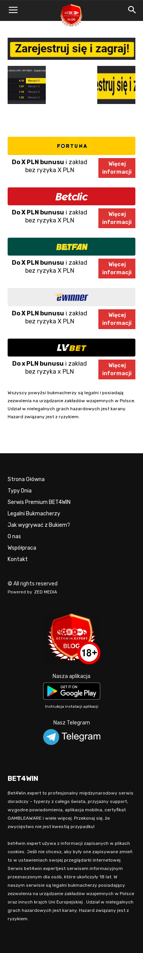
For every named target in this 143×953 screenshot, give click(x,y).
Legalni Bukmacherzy (34, 513)
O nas (14, 536)
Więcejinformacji (117, 168)
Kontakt (18, 559)
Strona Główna (26, 479)
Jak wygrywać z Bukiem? (39, 525)
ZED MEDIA (45, 592)
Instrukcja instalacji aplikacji (71, 706)
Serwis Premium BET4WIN (39, 502)
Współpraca (22, 548)
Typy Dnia (20, 491)
